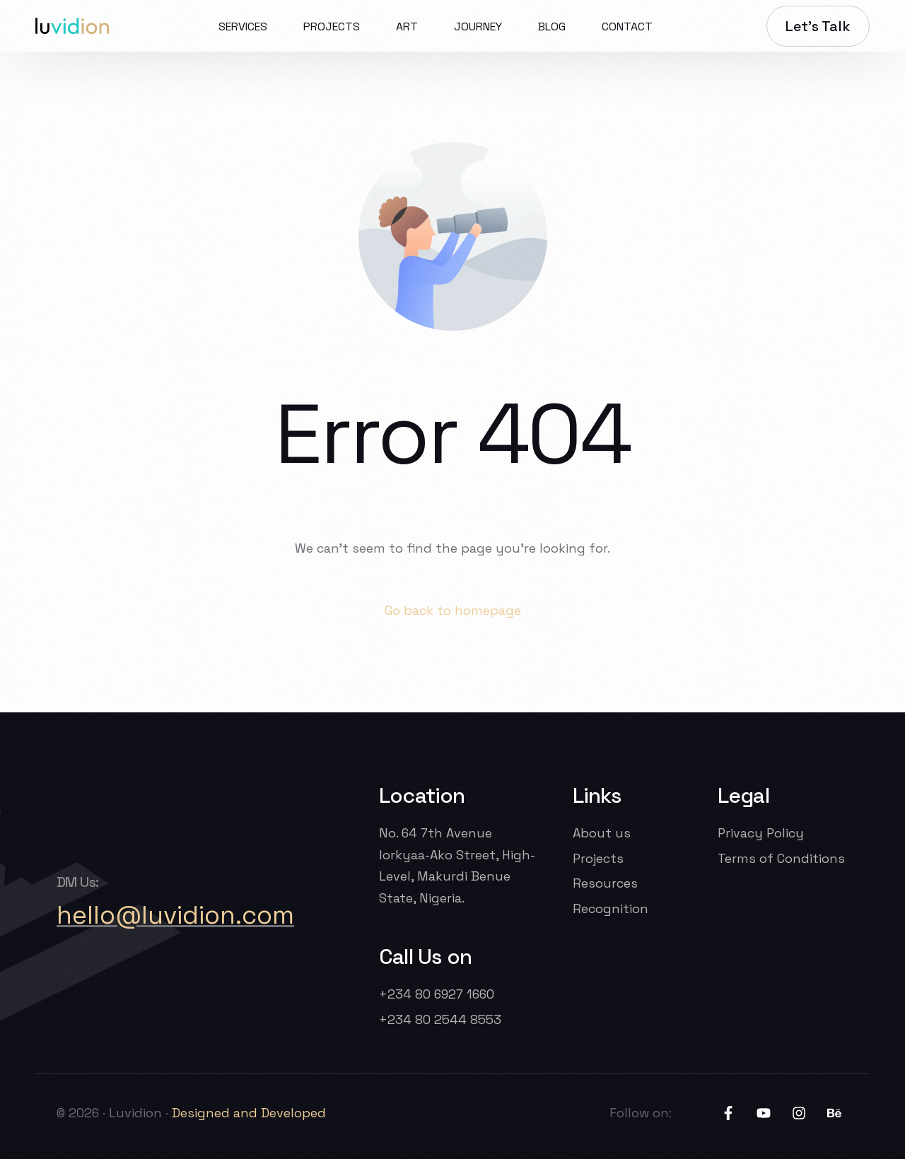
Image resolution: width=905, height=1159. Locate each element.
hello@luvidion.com (175, 915)
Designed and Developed (250, 1113)
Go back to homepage (453, 610)
